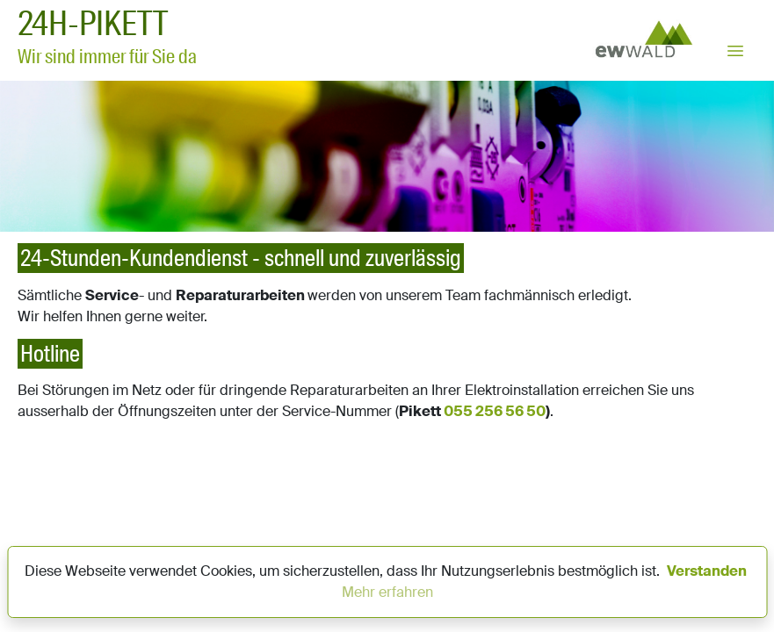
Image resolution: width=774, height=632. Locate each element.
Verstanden (707, 571)
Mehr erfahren (387, 592)
